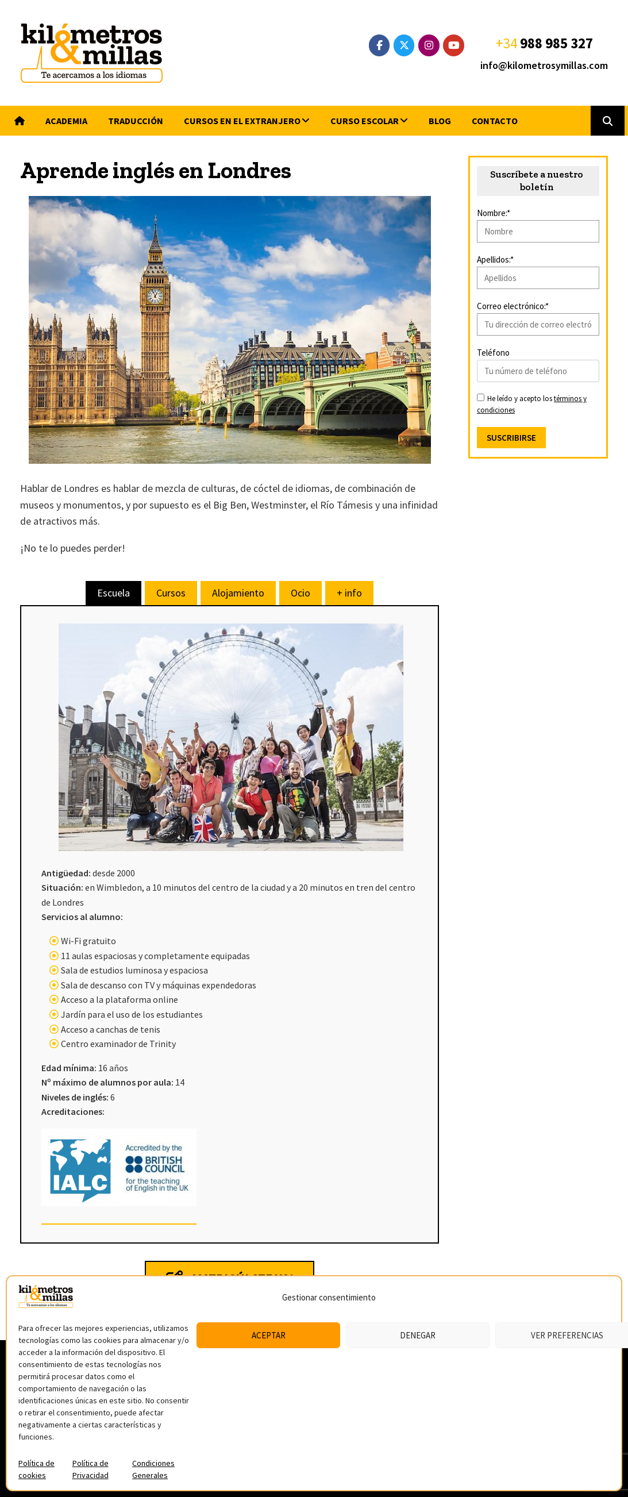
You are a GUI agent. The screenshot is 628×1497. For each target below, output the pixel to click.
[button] (608, 121)
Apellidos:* (495, 259)
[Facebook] (379, 45)
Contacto (495, 120)
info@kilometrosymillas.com (544, 65)
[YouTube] (453, 45)
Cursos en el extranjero (242, 120)
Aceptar (269, 1335)
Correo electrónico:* (513, 306)
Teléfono (493, 352)
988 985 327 (556, 43)
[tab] (113, 593)
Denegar (418, 1335)
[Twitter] (404, 45)
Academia (66, 120)
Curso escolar (364, 120)
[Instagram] (429, 45)
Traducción (135, 120)
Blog (440, 120)
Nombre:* (493, 212)
